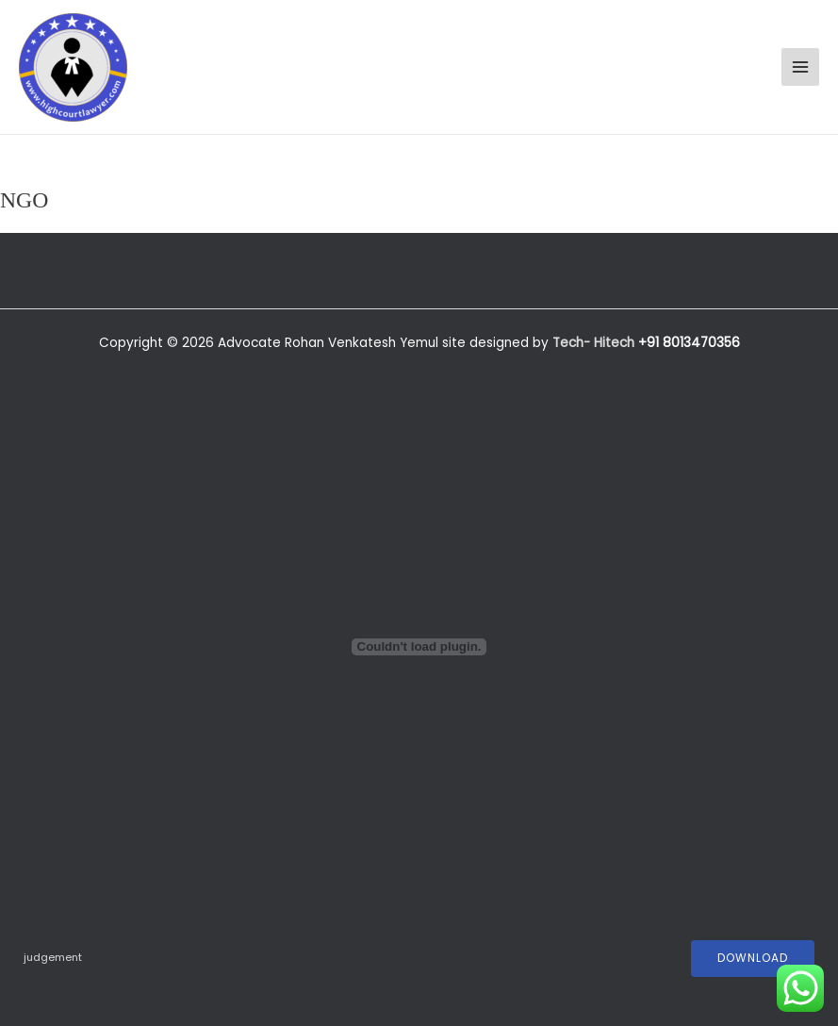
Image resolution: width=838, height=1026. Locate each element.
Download (752, 958)
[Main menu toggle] (800, 67)
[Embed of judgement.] (419, 647)
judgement (53, 958)
